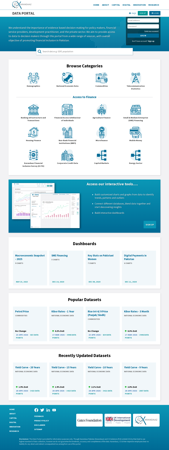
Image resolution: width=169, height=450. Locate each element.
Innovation (139, 4)
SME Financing (60, 255)
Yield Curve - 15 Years (64, 367)
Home (96, 4)
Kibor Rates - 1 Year (63, 311)
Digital (126, 4)
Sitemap (38, 429)
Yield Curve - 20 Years (27, 367)
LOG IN (143, 35)
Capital (116, 4)
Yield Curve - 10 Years (100, 367)
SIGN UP (150, 224)
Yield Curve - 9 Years (136, 367)
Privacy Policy (41, 420)
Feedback (39, 416)
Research (153, 4)
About (105, 4)
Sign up (142, 13)
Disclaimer (39, 425)
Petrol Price (22, 311)
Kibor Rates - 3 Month (136, 311)
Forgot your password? (151, 31)
